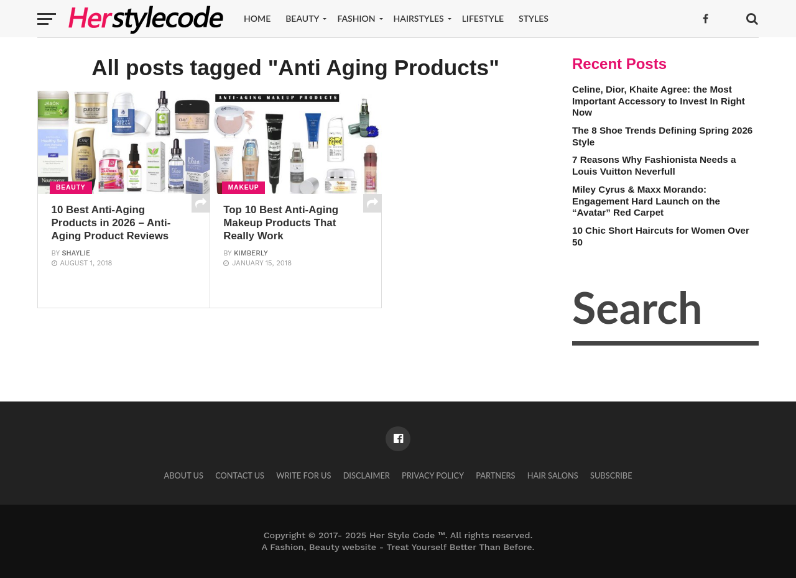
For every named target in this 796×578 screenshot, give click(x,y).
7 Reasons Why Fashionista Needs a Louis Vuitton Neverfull (654, 165)
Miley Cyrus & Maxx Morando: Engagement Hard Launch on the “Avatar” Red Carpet (646, 201)
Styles (533, 18)
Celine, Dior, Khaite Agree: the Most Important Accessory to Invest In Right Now (658, 100)
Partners (495, 475)
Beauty (302, 18)
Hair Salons (552, 475)
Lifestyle (483, 18)
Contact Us (239, 475)
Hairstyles (419, 18)
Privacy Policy (433, 475)
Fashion (356, 18)
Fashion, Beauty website (323, 547)
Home (257, 18)
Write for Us (303, 475)
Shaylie (76, 268)
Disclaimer (366, 475)
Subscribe (611, 475)
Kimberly (251, 254)
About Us (183, 475)
